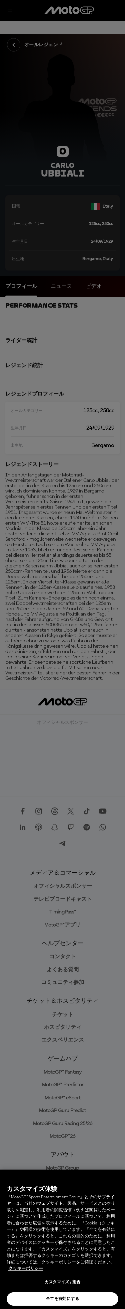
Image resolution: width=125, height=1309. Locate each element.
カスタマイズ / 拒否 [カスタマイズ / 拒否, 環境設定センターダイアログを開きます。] (63, 1282)
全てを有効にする (62, 1299)
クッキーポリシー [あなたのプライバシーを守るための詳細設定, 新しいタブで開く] (25, 1269)
